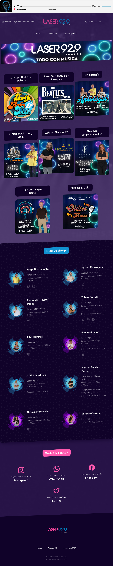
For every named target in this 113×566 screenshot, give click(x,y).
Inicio (37, 33)
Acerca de (52, 33)
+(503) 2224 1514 (94, 22)
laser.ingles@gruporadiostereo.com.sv (18, 22)
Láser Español (71, 33)
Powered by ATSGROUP (56, 559)
